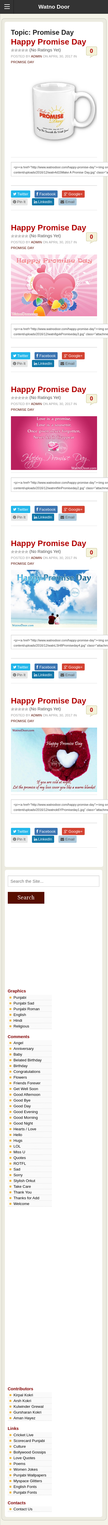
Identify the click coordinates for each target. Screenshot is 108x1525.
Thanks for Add (26, 1198)
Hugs (18, 1140)
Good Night (23, 1123)
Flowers (20, 1077)
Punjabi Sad (24, 1003)
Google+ (73, 194)
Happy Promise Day (48, 41)
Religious (21, 1026)
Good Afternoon (27, 1094)
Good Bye (22, 1100)
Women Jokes (26, 1469)
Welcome (21, 1204)
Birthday (21, 1066)
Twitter (20, 194)
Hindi (18, 1020)
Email (67, 202)
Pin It (19, 202)
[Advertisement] (51, 946)
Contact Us (23, 1509)
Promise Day (22, 62)
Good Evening (26, 1112)
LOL (17, 1146)
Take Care (22, 1186)
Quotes (20, 1158)
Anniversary (24, 1048)
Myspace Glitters (28, 1481)
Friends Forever (27, 1083)
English (20, 1015)
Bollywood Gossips (30, 1452)
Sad (17, 1169)
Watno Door (53, 7)
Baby (18, 1054)
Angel (18, 1043)
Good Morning (26, 1117)
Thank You (23, 1192)
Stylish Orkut (24, 1181)
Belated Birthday (28, 1060)
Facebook (46, 194)
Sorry (18, 1175)
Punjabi (20, 997)
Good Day (22, 1106)
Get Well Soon (26, 1089)
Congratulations (27, 1071)
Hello (18, 1135)
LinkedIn (43, 202)
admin (36, 56)
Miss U (19, 1152)
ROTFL (20, 1163)
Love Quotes (24, 1458)
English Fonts (25, 1486)
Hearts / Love (25, 1129)
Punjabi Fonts (25, 1492)
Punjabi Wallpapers (30, 1475)
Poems (19, 1464)
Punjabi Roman (27, 1009)
